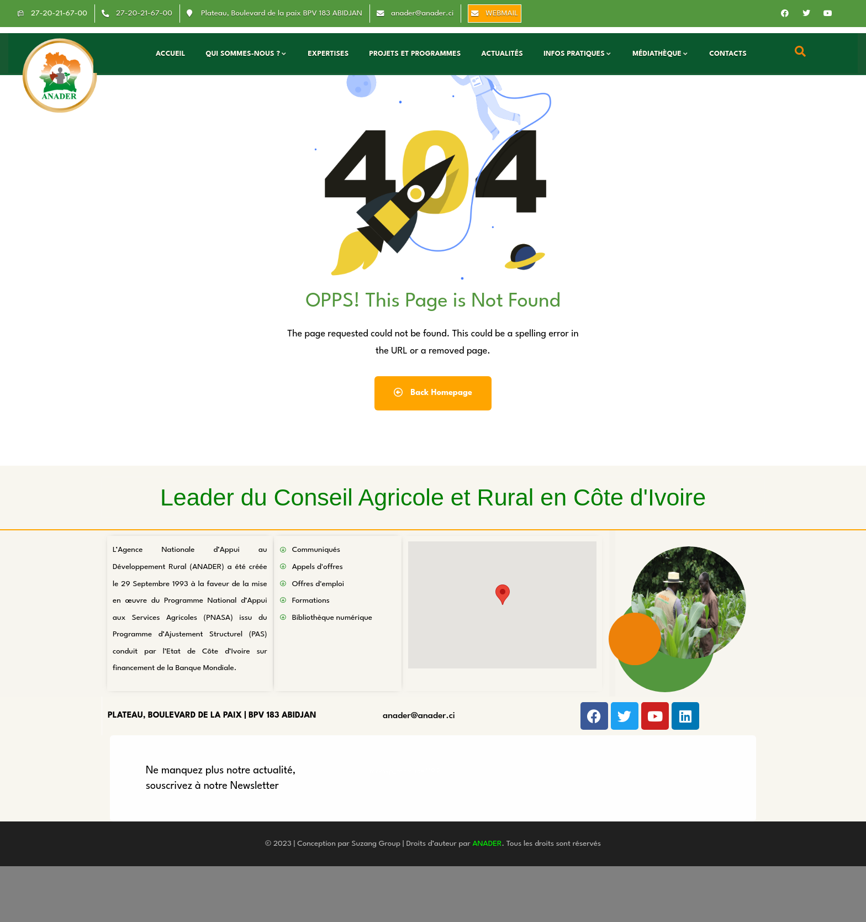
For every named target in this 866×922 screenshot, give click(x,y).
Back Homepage (433, 392)
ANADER (486, 843)
